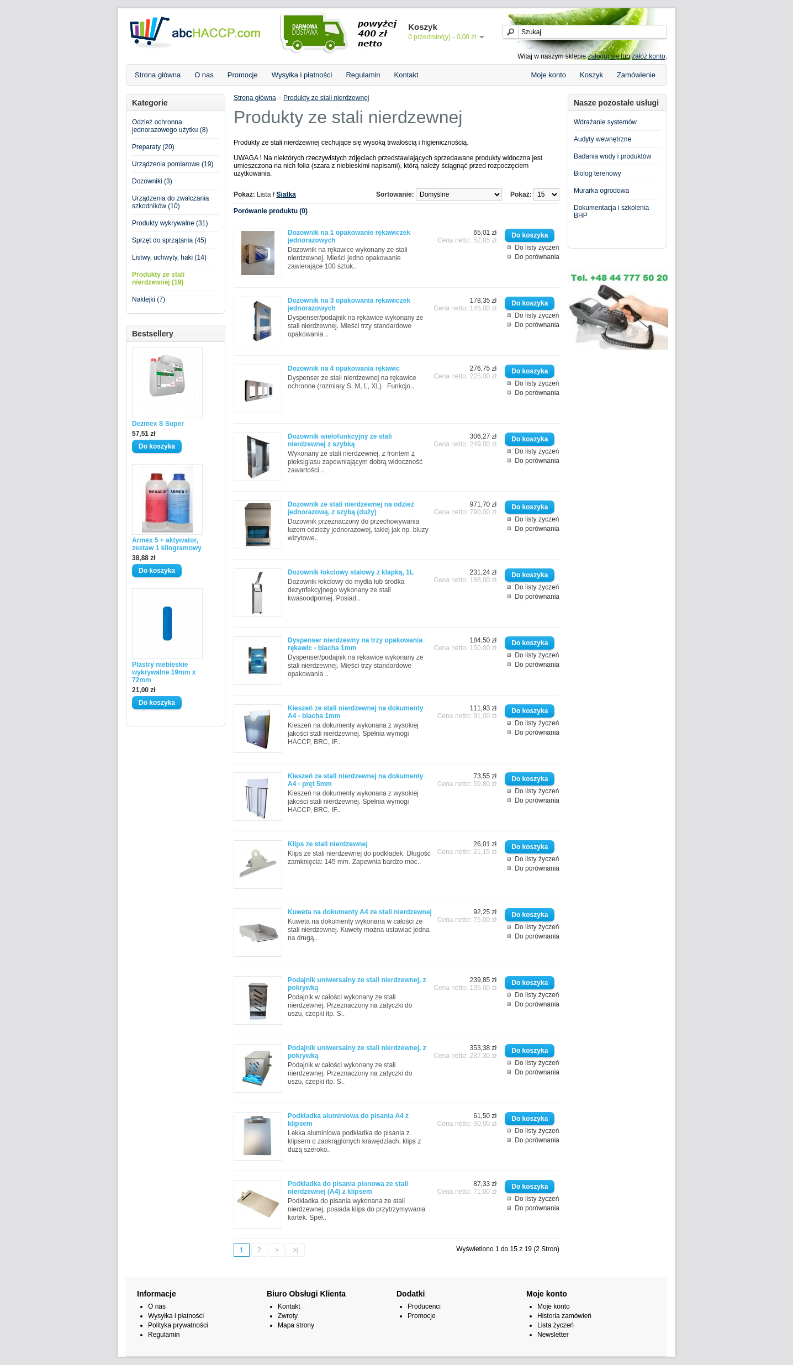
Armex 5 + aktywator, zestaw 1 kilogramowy (167, 544)
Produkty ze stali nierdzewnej (326, 98)
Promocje (243, 75)
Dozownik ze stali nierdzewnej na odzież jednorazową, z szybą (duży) (351, 508)
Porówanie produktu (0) (271, 211)
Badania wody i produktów (612, 156)
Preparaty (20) (153, 147)
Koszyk (591, 75)
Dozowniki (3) (152, 181)
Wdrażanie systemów (605, 122)
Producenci (424, 1306)
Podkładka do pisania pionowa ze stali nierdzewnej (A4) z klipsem (348, 1187)
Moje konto (548, 75)
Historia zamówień (564, 1316)
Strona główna (158, 75)
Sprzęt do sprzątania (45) (169, 240)
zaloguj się (604, 56)
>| (295, 1250)
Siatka (285, 194)
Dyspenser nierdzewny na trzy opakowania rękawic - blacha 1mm (355, 644)
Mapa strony (296, 1325)
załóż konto (648, 56)
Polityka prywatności (178, 1325)
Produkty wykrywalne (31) (170, 223)
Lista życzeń (555, 1325)
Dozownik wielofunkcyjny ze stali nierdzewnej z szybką (340, 440)
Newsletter (553, 1334)
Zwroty (288, 1316)
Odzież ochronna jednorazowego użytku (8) (170, 126)
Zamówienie (636, 75)
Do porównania (537, 257)
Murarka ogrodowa (601, 190)
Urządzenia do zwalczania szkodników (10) (170, 202)
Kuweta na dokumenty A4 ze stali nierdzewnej (360, 912)
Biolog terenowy (597, 173)
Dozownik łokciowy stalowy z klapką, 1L (351, 572)
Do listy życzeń (537, 247)
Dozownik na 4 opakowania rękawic (344, 368)
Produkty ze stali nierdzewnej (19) (158, 278)
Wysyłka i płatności (302, 75)
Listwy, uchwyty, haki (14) (169, 257)
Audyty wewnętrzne (602, 139)
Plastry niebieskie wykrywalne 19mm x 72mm (163, 672)
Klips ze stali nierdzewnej (328, 844)
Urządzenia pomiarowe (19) (172, 164)
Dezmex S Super (158, 424)
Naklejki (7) (148, 299)
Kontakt (406, 75)
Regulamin (363, 75)
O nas (204, 75)
